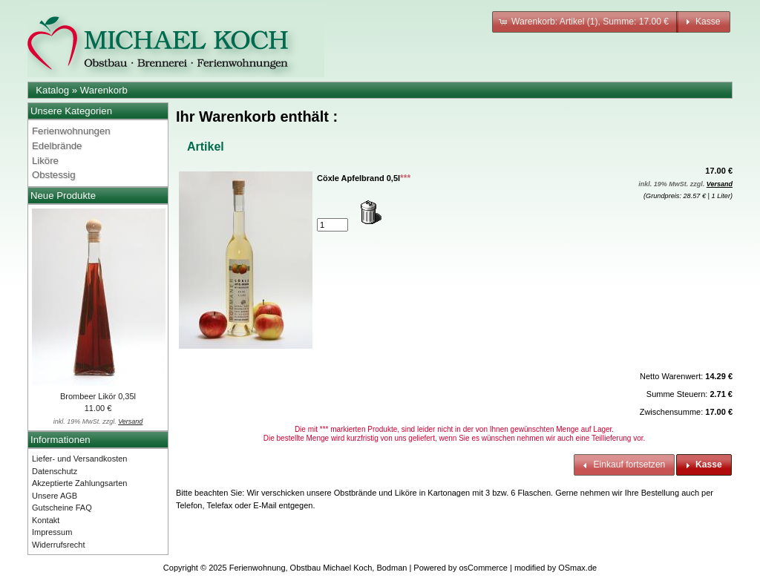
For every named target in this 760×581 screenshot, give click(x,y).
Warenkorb (104, 90)
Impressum (52, 532)
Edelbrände (57, 145)
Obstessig (54, 174)
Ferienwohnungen (71, 131)
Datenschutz (54, 471)
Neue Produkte (63, 195)
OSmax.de (577, 567)
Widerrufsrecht (58, 544)
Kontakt (45, 520)
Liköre (45, 160)
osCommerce (483, 567)
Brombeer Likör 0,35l (98, 396)
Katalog (52, 90)
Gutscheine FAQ (62, 507)
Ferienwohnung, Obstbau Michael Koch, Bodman (318, 567)
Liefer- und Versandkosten (79, 458)
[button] (585, 22)
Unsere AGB (54, 495)
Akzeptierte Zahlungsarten (79, 483)
